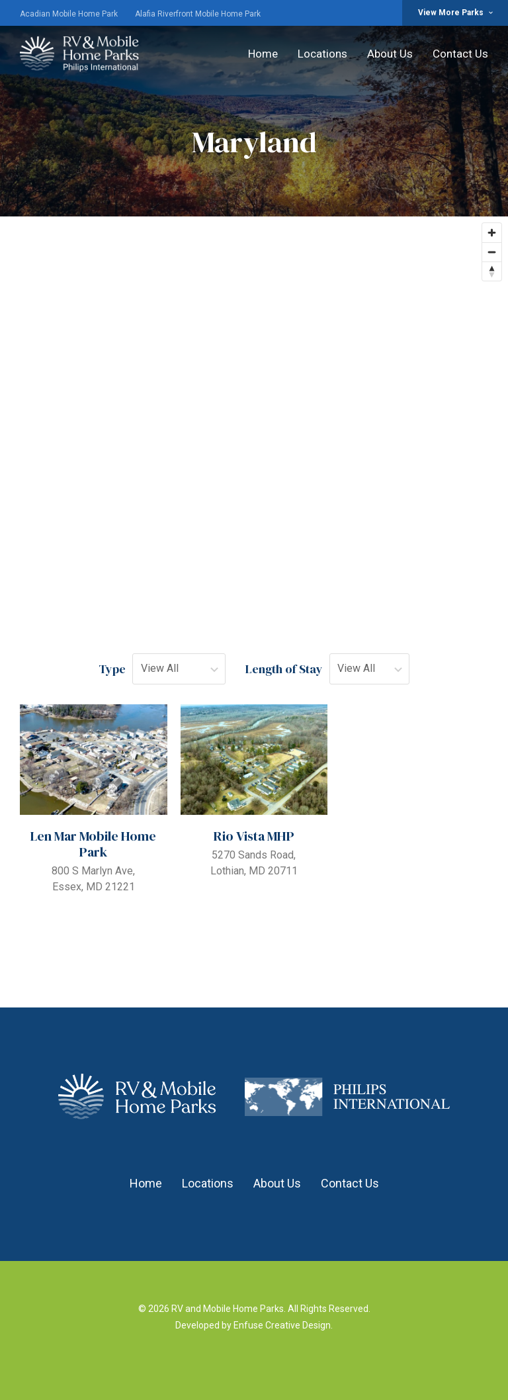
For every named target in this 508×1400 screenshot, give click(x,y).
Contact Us (460, 53)
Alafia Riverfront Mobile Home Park (198, 14)
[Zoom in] (491, 232)
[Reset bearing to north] (491, 271)
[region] (254, 408)
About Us (390, 53)
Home (263, 53)
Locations (322, 53)
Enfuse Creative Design (282, 1325)
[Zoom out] (491, 251)
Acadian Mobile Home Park (69, 14)
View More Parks (456, 12)
